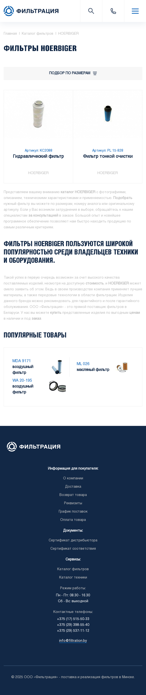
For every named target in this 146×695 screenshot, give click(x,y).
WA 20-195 (22, 380)
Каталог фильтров (73, 569)
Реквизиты (73, 503)
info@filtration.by (73, 640)
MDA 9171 (21, 361)
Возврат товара (73, 495)
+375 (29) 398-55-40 (73, 625)
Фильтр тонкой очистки (108, 157)
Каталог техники (73, 577)
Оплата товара (73, 520)
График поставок (73, 511)
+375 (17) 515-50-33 (113, 11)
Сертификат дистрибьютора (73, 540)
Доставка (73, 486)
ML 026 (83, 364)
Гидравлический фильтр (38, 157)
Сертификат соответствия (73, 548)
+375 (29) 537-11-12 (73, 630)
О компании (73, 478)
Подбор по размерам (73, 73)
